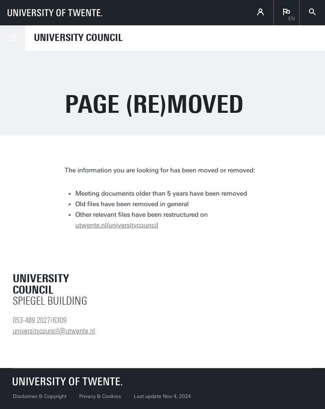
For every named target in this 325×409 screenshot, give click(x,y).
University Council (78, 37)
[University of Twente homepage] (55, 12)
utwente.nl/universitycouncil (116, 225)
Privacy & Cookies (100, 396)
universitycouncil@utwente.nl (54, 330)
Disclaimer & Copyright (39, 396)
